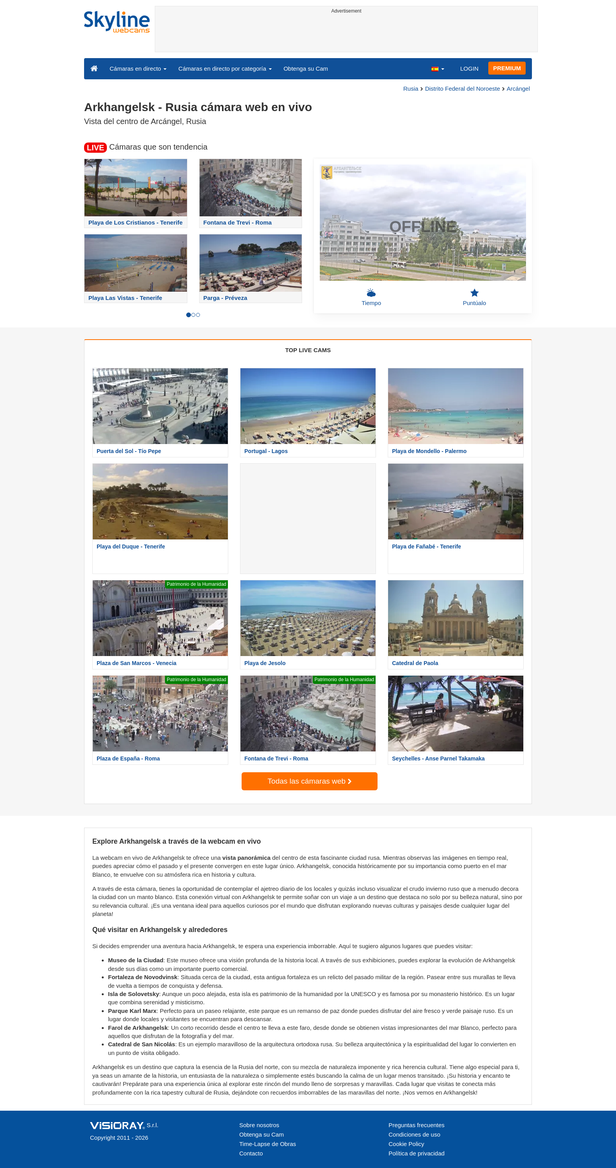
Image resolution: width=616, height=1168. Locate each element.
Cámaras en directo (138, 68)
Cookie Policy (406, 1144)
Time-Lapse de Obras (267, 1144)
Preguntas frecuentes (417, 1125)
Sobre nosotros (259, 1125)
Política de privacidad (417, 1153)
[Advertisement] (346, 34)
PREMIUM (507, 68)
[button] (437, 68)
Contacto (251, 1153)
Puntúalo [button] (474, 297)
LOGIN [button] (469, 68)
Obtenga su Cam (306, 68)
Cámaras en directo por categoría (225, 68)
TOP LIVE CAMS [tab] (308, 350)
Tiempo (371, 297)
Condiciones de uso (414, 1134)
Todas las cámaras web (310, 781)
